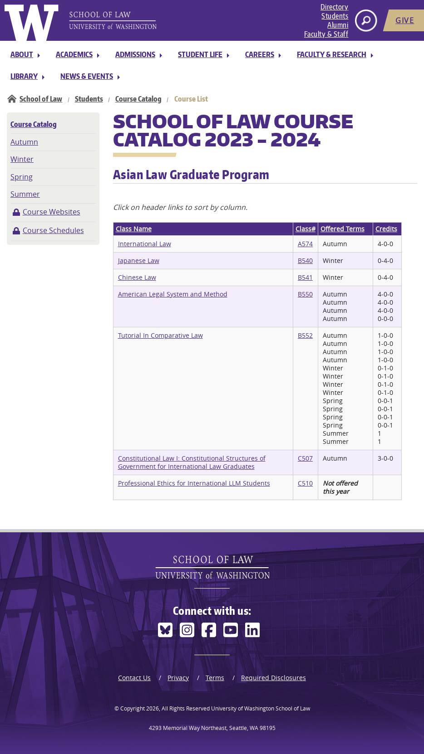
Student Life (200, 54)
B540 (305, 260)
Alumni (337, 24)
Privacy (178, 677)
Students (334, 15)
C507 (305, 458)
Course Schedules (53, 230)
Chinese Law (137, 277)
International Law (144, 243)
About (21, 54)
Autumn (24, 142)
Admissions (135, 54)
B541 (305, 277)
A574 (305, 243)
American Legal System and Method (172, 294)
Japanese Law (138, 260)
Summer (25, 194)
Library (24, 76)
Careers (259, 54)
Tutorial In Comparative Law (160, 335)
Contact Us (134, 677)
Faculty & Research (331, 54)
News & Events (86, 76)
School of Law (41, 98)
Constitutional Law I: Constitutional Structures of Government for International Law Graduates (192, 462)
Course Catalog (138, 98)
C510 (305, 483)
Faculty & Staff (326, 34)
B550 (305, 294)
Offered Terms (342, 228)
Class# (306, 228)
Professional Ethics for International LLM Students (194, 483)
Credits (386, 228)
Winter (22, 159)
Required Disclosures (273, 677)
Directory (334, 6)
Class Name (134, 228)
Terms (215, 677)
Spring (21, 177)
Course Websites (51, 212)
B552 (305, 335)
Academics (74, 54)
